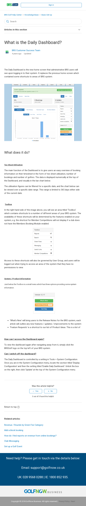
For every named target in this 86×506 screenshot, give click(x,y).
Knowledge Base (32, 15)
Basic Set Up (47, 15)
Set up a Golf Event (13, 446)
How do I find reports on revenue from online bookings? (30, 435)
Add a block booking (13, 430)
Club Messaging (11, 441)
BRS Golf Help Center (13, 15)
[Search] (43, 21)
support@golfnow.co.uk (48, 467)
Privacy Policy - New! (67, 501)
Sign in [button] (51, 5)
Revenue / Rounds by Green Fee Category (23, 425)
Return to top (12, 407)
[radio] (35, 391)
